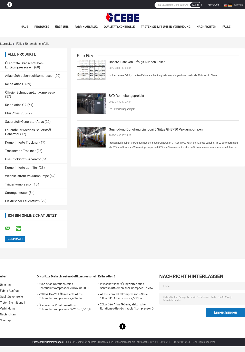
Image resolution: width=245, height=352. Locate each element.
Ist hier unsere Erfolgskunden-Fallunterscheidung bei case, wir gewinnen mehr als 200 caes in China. (163, 75)
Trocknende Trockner (20, 151)
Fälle (227, 26)
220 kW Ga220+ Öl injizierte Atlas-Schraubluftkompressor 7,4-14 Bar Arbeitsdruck (61, 297)
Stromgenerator (16, 193)
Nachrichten (206, 26)
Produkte (42, 26)
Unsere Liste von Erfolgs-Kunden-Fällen (137, 62)
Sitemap (5, 320)
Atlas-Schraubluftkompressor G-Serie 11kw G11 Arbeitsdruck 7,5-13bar (124, 296)
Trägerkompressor (18, 184)
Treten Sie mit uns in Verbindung (165, 26)
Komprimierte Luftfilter (21, 168)
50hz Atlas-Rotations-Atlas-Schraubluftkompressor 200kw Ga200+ (64, 286)
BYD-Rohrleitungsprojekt (126, 96)
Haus (24, 26)
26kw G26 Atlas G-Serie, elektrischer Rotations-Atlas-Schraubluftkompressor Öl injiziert (127, 307)
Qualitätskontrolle (119, 26)
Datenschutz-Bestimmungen (47, 342)
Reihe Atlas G (14, 84)
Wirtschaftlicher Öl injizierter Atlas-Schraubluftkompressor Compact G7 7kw (126, 286)
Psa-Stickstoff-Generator (23, 159)
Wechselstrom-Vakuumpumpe (27, 176)
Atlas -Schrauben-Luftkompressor (29, 76)
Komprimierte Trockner (21, 142)
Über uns (62, 26)
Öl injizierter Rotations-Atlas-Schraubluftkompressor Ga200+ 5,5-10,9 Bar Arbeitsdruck (65, 308)
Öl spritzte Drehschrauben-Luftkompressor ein (24, 65)
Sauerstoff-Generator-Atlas (25, 122)
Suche (195, 4)
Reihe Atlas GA (16, 105)
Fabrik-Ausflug (86, 26)
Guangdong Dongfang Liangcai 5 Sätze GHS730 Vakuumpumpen (156, 129)
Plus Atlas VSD (16, 113)
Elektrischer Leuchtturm (22, 201)
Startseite (6, 43)
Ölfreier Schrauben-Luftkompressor (30, 92)
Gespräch (213, 4)
